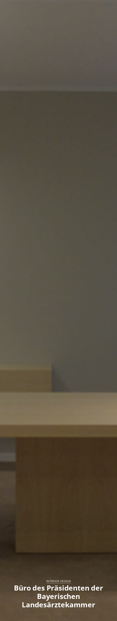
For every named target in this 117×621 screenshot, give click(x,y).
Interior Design (58, 581)
